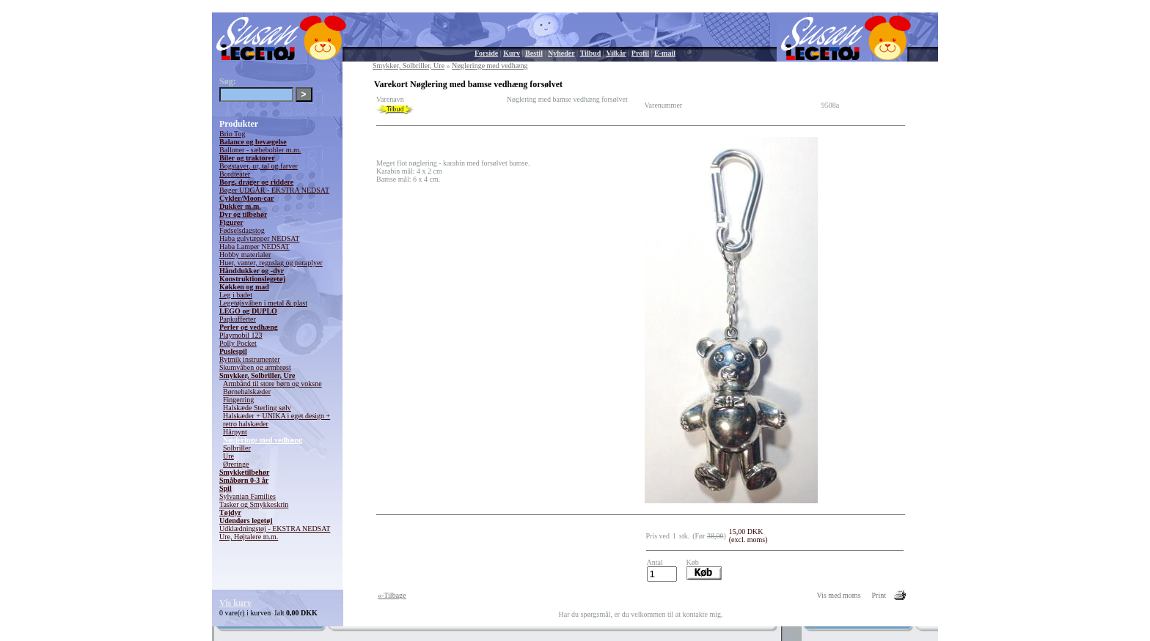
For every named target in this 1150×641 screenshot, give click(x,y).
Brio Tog (232, 134)
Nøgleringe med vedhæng (262, 440)
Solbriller (237, 448)
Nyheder (561, 53)
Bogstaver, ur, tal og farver (258, 166)
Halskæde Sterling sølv (257, 408)
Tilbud (590, 53)
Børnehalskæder (247, 392)
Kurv (511, 53)
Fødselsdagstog (242, 230)
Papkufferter (237, 319)
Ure (228, 456)
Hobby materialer (245, 255)
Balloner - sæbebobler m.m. (260, 150)
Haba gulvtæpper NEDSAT (259, 238)
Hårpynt (235, 432)
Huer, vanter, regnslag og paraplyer (271, 263)
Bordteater (234, 174)
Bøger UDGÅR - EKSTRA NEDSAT (274, 190)
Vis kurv (235, 603)
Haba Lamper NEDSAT (254, 246)
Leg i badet (235, 295)
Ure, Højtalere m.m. (248, 537)
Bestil (534, 53)
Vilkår (616, 53)
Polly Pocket (238, 343)
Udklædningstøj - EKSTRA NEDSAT (274, 529)
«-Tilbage (392, 595)
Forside (486, 53)
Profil (640, 53)
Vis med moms (839, 595)
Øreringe (236, 464)
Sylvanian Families (247, 496)
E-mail (664, 53)
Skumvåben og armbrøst (255, 367)
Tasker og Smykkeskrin (253, 504)
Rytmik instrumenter (249, 359)
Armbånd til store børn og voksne (272, 383)
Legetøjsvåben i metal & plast (263, 303)
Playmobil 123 (241, 335)
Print (879, 595)
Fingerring (238, 400)
